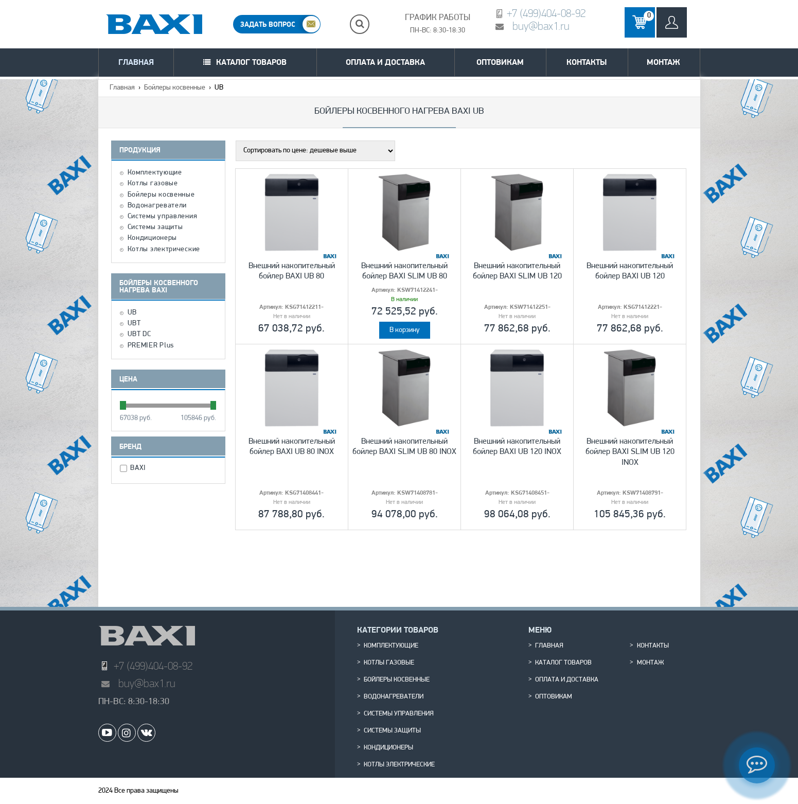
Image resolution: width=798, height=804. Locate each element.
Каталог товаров (251, 62)
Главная (136, 62)
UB (132, 313)
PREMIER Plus (151, 345)
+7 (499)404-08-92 (546, 13)
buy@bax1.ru (541, 26)
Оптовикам (500, 62)
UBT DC (139, 334)
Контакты (586, 62)
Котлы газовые (153, 183)
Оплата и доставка (385, 62)
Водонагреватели (157, 205)
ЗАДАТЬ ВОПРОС (267, 24)
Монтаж (663, 62)
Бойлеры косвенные (174, 88)
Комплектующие (155, 173)
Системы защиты (155, 227)
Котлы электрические (164, 249)
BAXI (139, 468)
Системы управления (163, 216)
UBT (134, 323)
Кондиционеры (152, 238)
